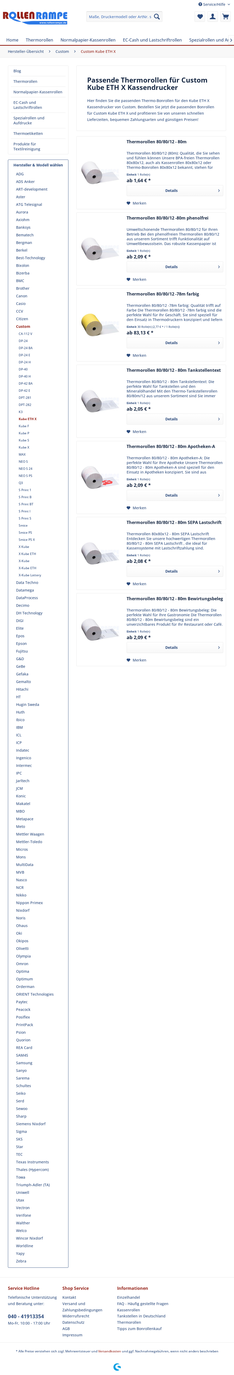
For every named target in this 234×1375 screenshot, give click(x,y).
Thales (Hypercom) (32, 1169)
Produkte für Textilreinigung (26, 146)
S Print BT (26, 504)
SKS (19, 1139)
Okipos (22, 940)
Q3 (21, 483)
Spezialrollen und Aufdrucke (28, 120)
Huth (20, 712)
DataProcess (27, 597)
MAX (22, 454)
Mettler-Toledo (29, 841)
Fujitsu (22, 651)
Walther (23, 1222)
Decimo (22, 605)
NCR (20, 887)
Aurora (22, 212)
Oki (19, 933)
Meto (20, 826)
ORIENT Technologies (35, 994)
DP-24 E (24, 355)
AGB (66, 1328)
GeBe (20, 666)
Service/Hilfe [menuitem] (212, 4)
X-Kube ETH (27, 568)
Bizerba (22, 273)
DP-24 (23, 341)
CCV (19, 311)
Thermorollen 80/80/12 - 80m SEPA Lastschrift (174, 522)
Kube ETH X (28, 419)
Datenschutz (73, 1322)
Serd (20, 1100)
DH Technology (29, 612)
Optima (22, 971)
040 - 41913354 (26, 1316)
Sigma (21, 1131)
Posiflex (23, 1017)
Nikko (21, 895)
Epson (21, 643)
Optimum (24, 978)
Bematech (25, 234)
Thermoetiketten (28, 133)
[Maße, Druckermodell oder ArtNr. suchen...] (124, 16)
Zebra (21, 1261)
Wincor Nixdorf (29, 1238)
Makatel (23, 803)
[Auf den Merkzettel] (136, 203)
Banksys (23, 227)
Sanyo (21, 1070)
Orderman (25, 986)
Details (192, 189)
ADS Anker (25, 181)
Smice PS (25, 532)
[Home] (12, 40)
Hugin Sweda (27, 704)
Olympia (23, 956)
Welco (21, 1230)
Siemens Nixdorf (31, 1123)
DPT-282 (25, 405)
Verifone (23, 1215)
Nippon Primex (29, 902)
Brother (22, 288)
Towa (20, 1177)
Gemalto (23, 681)
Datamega (25, 590)
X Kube (24, 546)
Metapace (24, 818)
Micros (22, 849)
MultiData (24, 864)
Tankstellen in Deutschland (141, 1315)
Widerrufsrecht (75, 1315)
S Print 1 (25, 490)
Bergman (24, 242)
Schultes (23, 1085)
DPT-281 (25, 397)
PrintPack (24, 1024)
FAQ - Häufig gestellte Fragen (142, 1303)
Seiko (21, 1093)
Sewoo (21, 1108)
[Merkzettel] (200, 16)
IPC (19, 773)
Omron (22, 963)
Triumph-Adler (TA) (33, 1184)
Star (19, 1146)
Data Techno (27, 582)
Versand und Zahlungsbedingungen (82, 1306)
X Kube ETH (27, 554)
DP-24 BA (26, 348)
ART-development (31, 189)
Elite (20, 628)
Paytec (22, 1001)
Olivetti (22, 948)
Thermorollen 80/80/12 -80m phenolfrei (167, 218)
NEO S (23, 461)
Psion (21, 1032)
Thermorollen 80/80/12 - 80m (157, 142)
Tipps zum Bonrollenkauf (139, 1328)
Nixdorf (22, 910)
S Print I (25, 511)
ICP (19, 742)
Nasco (21, 879)
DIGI (19, 620)
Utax (20, 1200)
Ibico (20, 719)
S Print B (25, 497)
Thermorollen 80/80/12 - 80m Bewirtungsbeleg (175, 599)
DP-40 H (25, 376)
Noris (21, 917)
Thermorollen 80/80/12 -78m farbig (163, 294)
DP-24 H (25, 362)
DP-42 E (24, 390)
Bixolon (22, 265)
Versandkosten (109, 1351)
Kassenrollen (128, 1309)
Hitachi (22, 689)
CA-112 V (25, 334)
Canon (21, 295)
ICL (18, 734)
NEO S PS (25, 475)
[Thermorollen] (39, 40)
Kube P (24, 433)
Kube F (24, 426)
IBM (19, 727)
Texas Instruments (32, 1161)
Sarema (22, 1078)
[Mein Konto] (212, 16)
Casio (21, 303)
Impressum (72, 1334)
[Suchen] (156, 16)
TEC (19, 1154)
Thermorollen (25, 81)
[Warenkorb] (225, 16)
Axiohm (22, 219)
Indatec (22, 750)
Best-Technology (30, 257)
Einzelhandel (128, 1297)
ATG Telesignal (29, 204)
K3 (21, 412)
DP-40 (23, 369)
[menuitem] (124, 16)
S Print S (25, 518)
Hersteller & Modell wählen (38, 164)
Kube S (24, 440)
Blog (17, 70)
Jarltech (22, 780)
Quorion (23, 1039)
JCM (19, 788)
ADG (20, 173)
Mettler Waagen (30, 834)
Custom (23, 326)
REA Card (24, 1047)
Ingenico (23, 757)
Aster (20, 196)
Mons (21, 856)
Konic (21, 795)
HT (18, 696)
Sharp (21, 1116)
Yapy (20, 1253)
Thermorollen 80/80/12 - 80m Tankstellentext (174, 370)
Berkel (21, 250)
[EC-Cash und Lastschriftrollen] (152, 40)
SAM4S (22, 1055)
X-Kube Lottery (30, 575)
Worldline (24, 1245)
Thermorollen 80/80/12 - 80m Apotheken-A (171, 446)
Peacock (23, 1009)
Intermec (24, 765)
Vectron (23, 1207)
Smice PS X (27, 539)
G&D (20, 658)
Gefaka (22, 673)
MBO (20, 811)
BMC (20, 280)
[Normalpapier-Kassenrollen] (88, 40)
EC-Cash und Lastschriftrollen (27, 105)
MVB (20, 872)
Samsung (24, 1062)
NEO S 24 (25, 468)
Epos (20, 635)
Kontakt (69, 1297)
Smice (23, 525)
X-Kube (24, 561)
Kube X (24, 447)
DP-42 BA (26, 383)
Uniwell (22, 1192)
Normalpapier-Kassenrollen (37, 91)
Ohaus (22, 925)
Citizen (22, 318)
